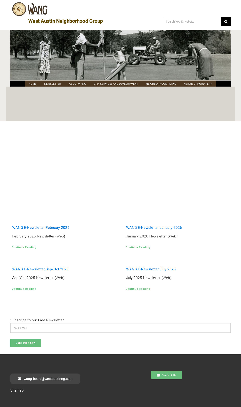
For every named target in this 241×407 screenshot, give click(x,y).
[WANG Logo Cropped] (29, 3)
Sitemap (17, 390)
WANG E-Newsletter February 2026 (40, 227)
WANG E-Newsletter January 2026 (154, 227)
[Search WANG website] (192, 21)
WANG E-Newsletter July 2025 (151, 269)
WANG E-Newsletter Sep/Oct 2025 (40, 269)
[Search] (226, 21)
